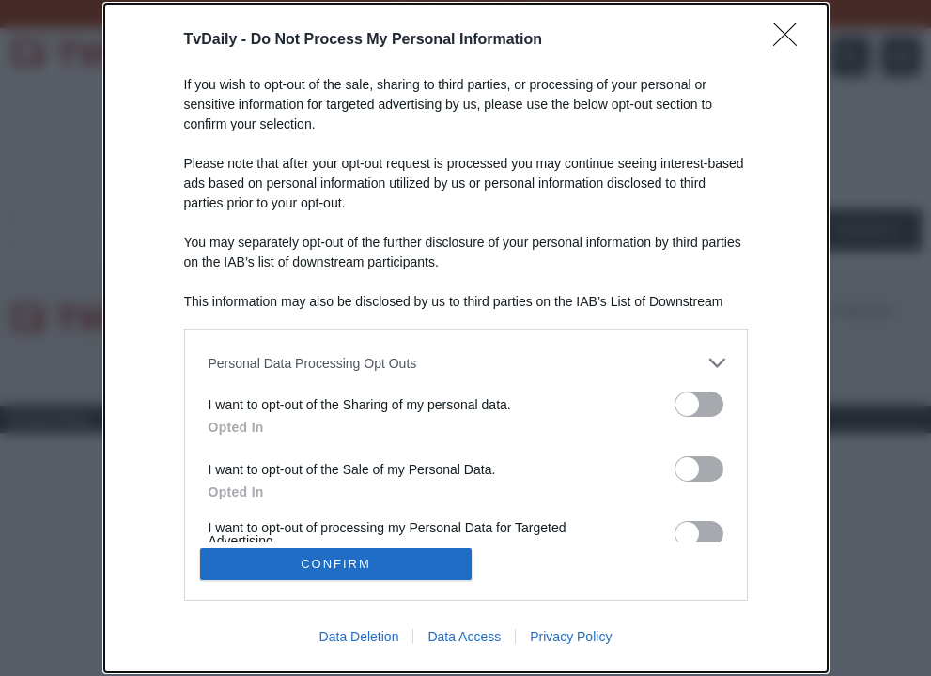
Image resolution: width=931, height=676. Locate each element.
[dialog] (466, 338)
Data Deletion (359, 636)
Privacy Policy (571, 636)
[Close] (791, 40)
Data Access (464, 636)
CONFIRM (336, 564)
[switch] (699, 404)
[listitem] (466, 363)
